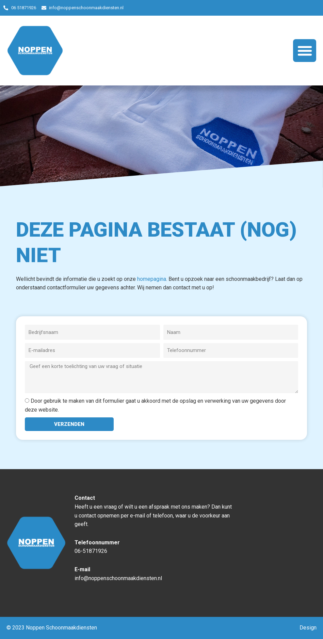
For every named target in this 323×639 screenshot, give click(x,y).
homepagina (151, 279)
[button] (304, 50)
